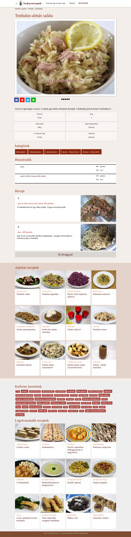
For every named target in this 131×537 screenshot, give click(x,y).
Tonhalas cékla (23, 294)
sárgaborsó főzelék (22, 411)
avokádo (71, 391)
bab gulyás (81, 391)
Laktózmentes (51, 151)
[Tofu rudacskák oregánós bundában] (52, 503)
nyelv (25, 407)
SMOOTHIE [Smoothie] (71, 326)
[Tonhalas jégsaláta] (52, 279)
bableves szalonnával (95, 391)
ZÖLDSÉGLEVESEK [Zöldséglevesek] (48, 479)
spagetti (102, 407)
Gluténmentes (35, 151)
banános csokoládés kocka (24, 395)
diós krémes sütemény (61, 395)
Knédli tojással (74, 482)
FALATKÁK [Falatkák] (45, 444)
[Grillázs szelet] (27, 432)
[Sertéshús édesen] (27, 350)
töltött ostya (52, 411)
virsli (81, 411)
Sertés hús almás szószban (49, 330)
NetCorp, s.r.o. (56, 533)
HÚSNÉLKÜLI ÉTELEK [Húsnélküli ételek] (74, 479)
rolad (65, 407)
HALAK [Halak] (18, 515)
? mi (17, 391)
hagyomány (104, 395)
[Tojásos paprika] (103, 468)
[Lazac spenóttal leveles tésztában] (27, 503)
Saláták (30, 9)
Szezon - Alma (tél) (91, 151)
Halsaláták (39, 9)
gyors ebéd (93, 395)
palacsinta (47, 407)
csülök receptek (47, 395)
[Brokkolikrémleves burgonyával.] (52, 468)
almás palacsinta (35, 391)
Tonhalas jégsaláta (50, 294)
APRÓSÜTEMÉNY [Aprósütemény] (22, 444)
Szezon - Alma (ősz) (70, 151)
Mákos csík (72, 518)
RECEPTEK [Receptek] (83, 3)
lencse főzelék (86, 403)
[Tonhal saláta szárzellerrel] (52, 350)
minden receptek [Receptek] (20, 9)
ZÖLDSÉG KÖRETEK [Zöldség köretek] (73, 291)
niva (18, 407)
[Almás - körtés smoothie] (103, 350)
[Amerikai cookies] (103, 503)
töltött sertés (62, 411)
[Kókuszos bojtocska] (103, 432)
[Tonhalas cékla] (27, 279)
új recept (20, 414)
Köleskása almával (101, 294)
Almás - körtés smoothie (99, 366)
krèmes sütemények (91, 399)
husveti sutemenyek (24, 399)
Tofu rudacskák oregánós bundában (50, 519)
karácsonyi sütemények (45, 399)
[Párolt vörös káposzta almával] (78, 279)
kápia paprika (43, 403)
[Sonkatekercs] (52, 432)
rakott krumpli (57, 407)
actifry (24, 391)
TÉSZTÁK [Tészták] (96, 326)
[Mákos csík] (78, 503)
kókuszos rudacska (73, 403)
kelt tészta (70, 399)
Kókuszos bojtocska (102, 447)
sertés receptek (86, 407)
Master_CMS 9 (73, 533)
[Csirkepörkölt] (27, 468)
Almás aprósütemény (25, 329)
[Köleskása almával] (103, 279)
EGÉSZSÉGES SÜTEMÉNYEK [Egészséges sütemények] (25, 326)
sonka (95, 407)
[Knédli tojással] (78, 468)
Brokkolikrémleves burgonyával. (50, 483)
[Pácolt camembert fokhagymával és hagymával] (78, 432)
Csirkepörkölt (22, 482)
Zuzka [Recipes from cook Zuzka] (39, 118)
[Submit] (72, 3)
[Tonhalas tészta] (103, 315)
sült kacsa (33, 411)
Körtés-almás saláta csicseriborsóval (76, 366)
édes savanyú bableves (95, 411)
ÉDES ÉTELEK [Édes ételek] (71, 515)
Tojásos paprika (100, 482)
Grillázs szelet (22, 447)
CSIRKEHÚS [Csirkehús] (20, 479)
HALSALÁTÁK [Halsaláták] (21, 291)
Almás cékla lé (74, 329)
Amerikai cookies (101, 518)
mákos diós (106, 403)
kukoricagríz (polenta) (25, 403)
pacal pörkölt (35, 407)
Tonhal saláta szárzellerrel (48, 366)
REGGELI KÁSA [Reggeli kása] (98, 291)
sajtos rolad (74, 407)
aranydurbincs (60, 391)
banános (107, 391)
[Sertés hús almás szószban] (52, 315)
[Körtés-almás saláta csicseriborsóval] (78, 350)
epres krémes (83, 395)
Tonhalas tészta (100, 329)
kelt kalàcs (61, 399)
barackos (37, 395)
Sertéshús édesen (24, 365)
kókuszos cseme (58, 403)
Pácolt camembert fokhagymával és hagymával (75, 450)
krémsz (104, 399)
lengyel (96, 403)
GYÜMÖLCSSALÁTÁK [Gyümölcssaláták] (74, 362)
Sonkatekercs (48, 447)
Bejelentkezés (84, 533)
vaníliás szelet (73, 411)
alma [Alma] (22, 167)
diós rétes (74, 395)
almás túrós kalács (48, 391)
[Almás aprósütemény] (27, 315)
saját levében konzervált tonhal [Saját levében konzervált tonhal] (33, 176)
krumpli (78, 399)
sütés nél (42, 411)
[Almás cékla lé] (78, 315)
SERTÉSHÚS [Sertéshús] (46, 326)
